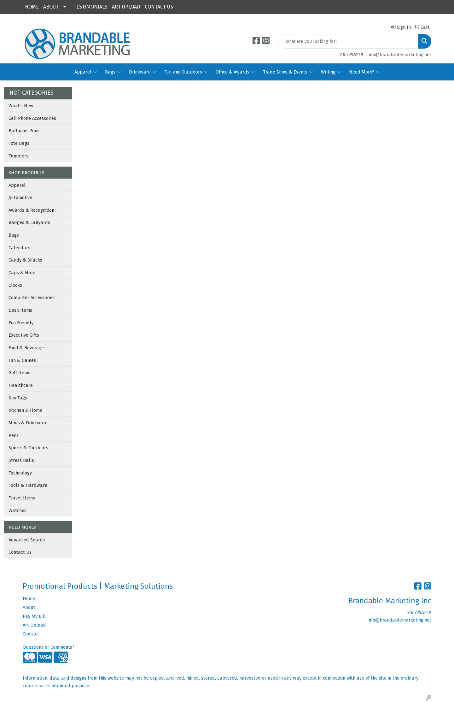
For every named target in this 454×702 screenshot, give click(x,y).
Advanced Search (27, 540)
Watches (17, 510)
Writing (331, 72)
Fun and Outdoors (185, 72)
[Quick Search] (347, 41)
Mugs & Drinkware (28, 423)
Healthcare (21, 385)
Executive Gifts (24, 335)
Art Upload (34, 625)
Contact (31, 634)
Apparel (85, 72)
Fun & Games (22, 360)
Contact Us (20, 552)
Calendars (19, 248)
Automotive (20, 197)
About (29, 607)
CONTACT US (159, 7)
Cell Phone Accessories (32, 118)
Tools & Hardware (28, 485)
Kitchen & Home (25, 410)
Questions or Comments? (48, 647)
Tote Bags (19, 143)
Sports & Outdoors (28, 448)
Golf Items (19, 372)
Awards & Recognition (31, 210)
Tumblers (18, 156)
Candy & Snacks (25, 260)
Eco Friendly (21, 323)
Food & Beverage (26, 348)
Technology (20, 473)
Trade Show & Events (288, 72)
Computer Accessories (32, 297)
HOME (32, 7)
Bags (113, 72)
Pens (14, 435)
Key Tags (18, 398)
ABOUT (51, 7)
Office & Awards (235, 72)
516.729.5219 (351, 54)
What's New (21, 106)
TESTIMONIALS (90, 7)
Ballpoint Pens (24, 130)
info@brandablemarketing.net (399, 54)
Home (29, 598)
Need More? (364, 72)
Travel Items (22, 498)
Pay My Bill (34, 616)
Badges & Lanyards (29, 222)
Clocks (15, 285)
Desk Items (20, 310)
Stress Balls (21, 460)
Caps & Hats (22, 272)
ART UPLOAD (126, 7)
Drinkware (142, 72)
